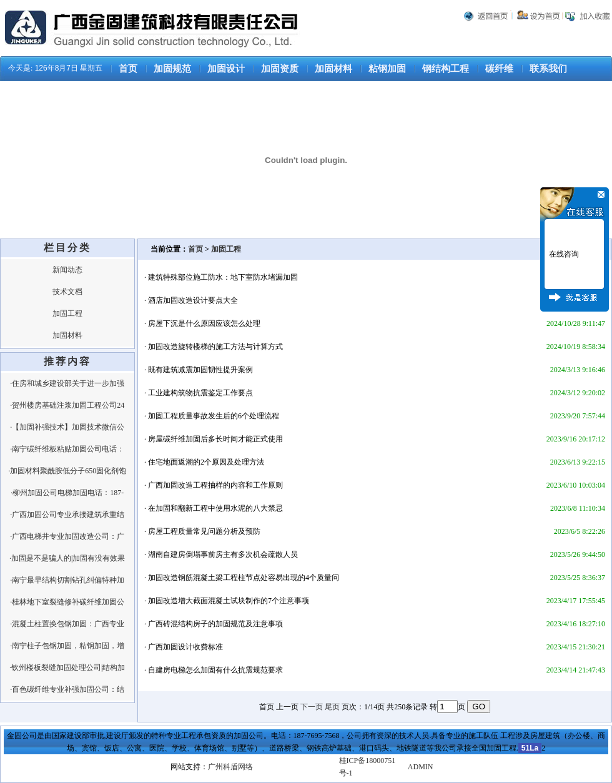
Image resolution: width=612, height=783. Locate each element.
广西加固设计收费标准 (185, 647)
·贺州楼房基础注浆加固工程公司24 (67, 405)
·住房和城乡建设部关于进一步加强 (67, 383)
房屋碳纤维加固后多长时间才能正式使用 (215, 439)
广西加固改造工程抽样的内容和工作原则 (215, 485)
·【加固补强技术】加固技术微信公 (67, 427)
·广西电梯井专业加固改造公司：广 (67, 536)
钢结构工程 (445, 69)
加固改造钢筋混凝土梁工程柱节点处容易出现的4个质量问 (243, 577)
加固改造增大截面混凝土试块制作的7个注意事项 (228, 600)
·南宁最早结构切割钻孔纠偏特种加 (67, 580)
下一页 (311, 706)
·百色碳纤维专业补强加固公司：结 (67, 689)
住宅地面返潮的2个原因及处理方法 (206, 462)
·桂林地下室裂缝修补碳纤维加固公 (67, 602)
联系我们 (548, 69)
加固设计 (226, 69)
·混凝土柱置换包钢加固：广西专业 (67, 623)
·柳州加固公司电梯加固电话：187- (67, 492)
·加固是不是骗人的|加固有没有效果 (67, 558)
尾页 (332, 706)
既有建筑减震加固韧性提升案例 (200, 369)
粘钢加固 (387, 69)
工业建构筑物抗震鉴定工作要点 (200, 392)
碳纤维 (499, 69)
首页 (128, 69)
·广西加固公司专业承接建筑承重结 (67, 514)
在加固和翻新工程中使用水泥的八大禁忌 (215, 508)
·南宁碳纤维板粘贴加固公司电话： (67, 449)
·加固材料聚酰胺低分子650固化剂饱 (67, 470)
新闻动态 (67, 269)
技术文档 (67, 291)
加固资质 (280, 69)
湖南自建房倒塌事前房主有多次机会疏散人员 (223, 554)
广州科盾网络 (230, 766)
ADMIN (420, 766)
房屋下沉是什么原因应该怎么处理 (204, 323)
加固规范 (172, 69)
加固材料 (333, 69)
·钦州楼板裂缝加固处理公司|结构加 (67, 667)
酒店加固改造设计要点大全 (193, 300)
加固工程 (67, 313)
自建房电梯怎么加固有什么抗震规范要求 (215, 670)
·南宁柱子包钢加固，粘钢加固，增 (67, 645)
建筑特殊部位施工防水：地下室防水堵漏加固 (223, 277)
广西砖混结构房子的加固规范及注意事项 (215, 623)
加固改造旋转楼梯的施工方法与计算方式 (215, 346)
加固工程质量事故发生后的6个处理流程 (213, 415)
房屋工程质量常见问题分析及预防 (204, 531)
